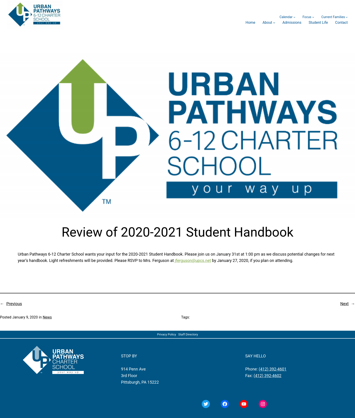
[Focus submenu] (313, 17)
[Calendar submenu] (294, 17)
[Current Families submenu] (347, 17)
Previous (14, 303)
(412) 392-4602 (267, 375)
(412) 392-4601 (273, 369)
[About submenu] (274, 22)
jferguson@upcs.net (193, 260)
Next (344, 303)
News (47, 317)
